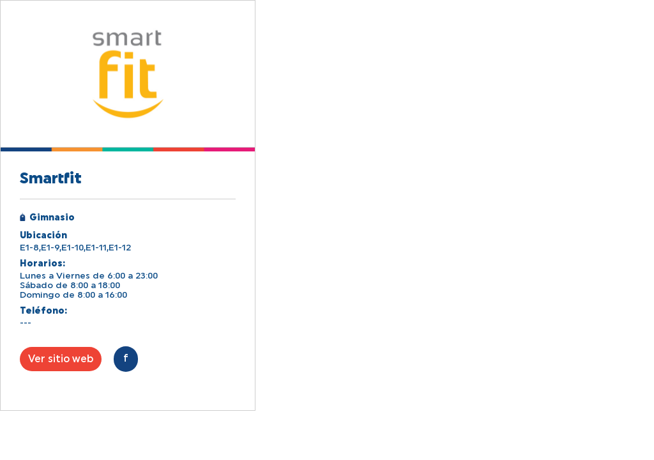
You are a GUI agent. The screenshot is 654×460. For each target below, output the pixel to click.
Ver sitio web (60, 359)
